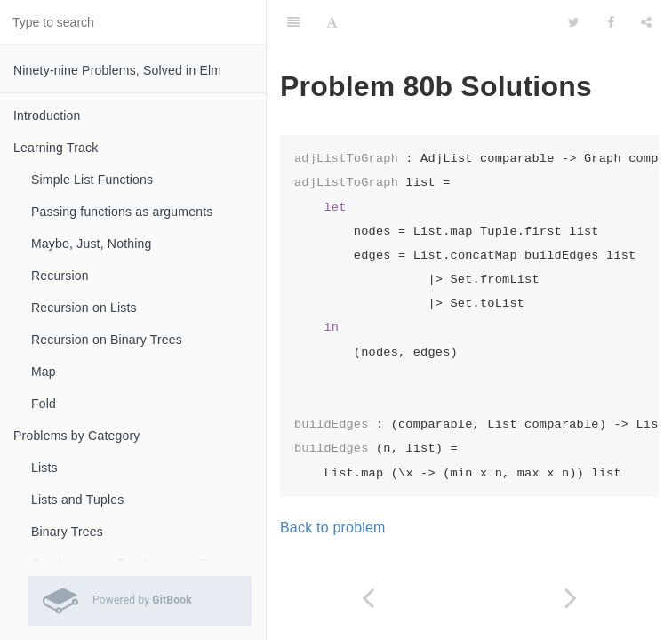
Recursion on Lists (84, 307)
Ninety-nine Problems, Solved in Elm (117, 70)
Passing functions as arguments (121, 211)
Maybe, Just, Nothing (91, 243)
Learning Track (55, 147)
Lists (44, 467)
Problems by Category (76, 435)
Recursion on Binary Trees (106, 339)
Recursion (60, 275)
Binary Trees (67, 531)
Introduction (47, 115)
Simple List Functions (92, 179)
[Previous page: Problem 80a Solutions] (368, 598)
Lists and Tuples (77, 499)
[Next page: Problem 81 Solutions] (570, 598)
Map (43, 371)
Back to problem (333, 527)
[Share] (646, 22)
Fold (43, 403)
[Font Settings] (332, 22)
